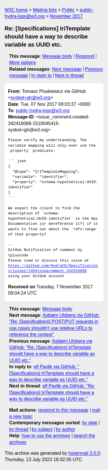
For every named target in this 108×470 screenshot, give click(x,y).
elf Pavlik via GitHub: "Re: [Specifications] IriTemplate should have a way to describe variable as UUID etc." (52, 392)
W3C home (16, 9)
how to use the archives (46, 435)
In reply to (41, 75)
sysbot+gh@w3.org (30, 97)
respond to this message (63, 410)
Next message (67, 69)
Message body (57, 56)
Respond (85, 56)
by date (89, 422)
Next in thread (69, 75)
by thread (19, 429)
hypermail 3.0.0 (84, 453)
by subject (42, 429)
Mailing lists (45, 9)
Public (68, 9)
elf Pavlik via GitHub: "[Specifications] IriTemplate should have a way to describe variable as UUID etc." (51, 373)
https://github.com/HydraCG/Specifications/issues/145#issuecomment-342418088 (53, 268)
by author (65, 429)
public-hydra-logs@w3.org (42, 110)
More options (22, 62)
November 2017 (66, 16)
